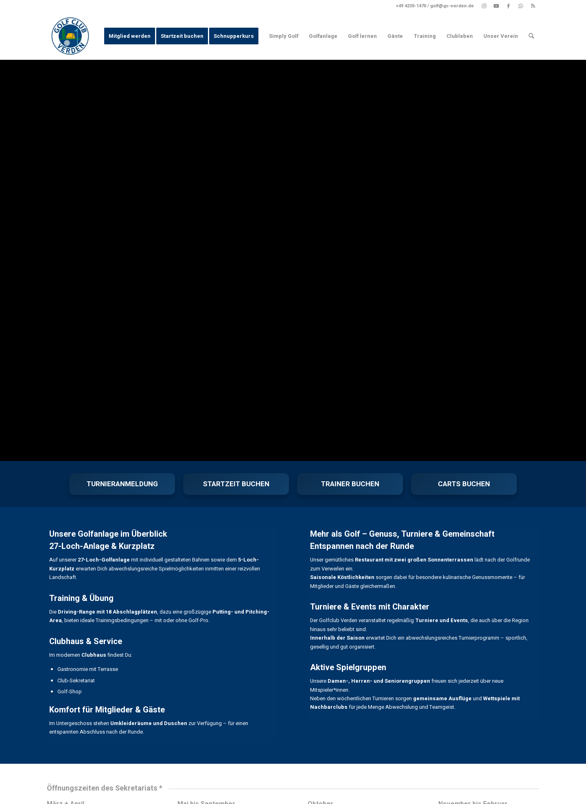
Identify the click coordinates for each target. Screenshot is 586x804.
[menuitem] (129, 36)
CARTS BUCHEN (464, 484)
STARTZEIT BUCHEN (236, 484)
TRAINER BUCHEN (350, 484)
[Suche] (531, 36)
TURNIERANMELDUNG (122, 484)
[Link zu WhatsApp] (521, 6)
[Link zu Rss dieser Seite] (533, 6)
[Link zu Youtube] (496, 6)
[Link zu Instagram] (484, 6)
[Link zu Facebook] (508, 6)
